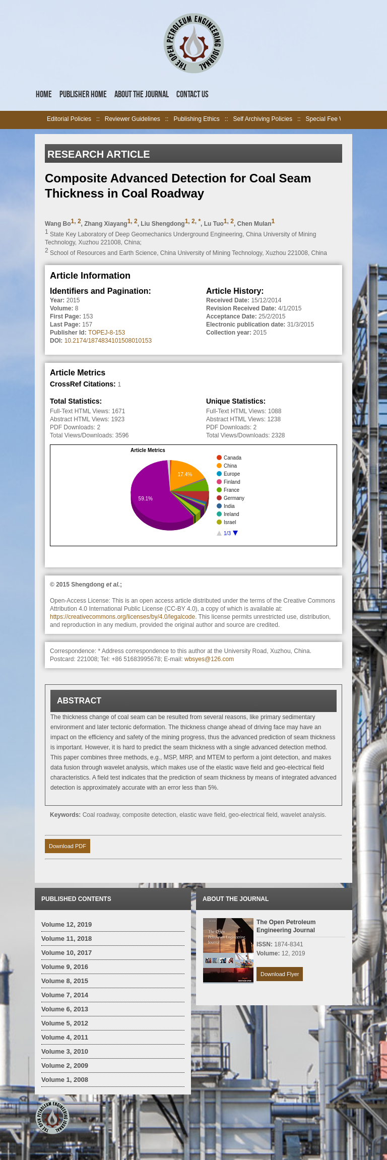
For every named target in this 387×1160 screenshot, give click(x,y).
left (41, 120)
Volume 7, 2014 (64, 995)
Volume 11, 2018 (66, 938)
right (346, 120)
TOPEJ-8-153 (106, 332)
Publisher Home (83, 94)
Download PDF (67, 846)
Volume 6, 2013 (64, 1009)
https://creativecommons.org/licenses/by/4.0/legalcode (122, 616)
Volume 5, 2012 (64, 1023)
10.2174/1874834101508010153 (108, 340)
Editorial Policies (69, 118)
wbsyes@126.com (209, 659)
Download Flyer (280, 974)
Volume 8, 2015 (64, 981)
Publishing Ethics (196, 118)
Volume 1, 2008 (64, 1079)
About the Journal (141, 94)
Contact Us (192, 94)
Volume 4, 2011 (64, 1037)
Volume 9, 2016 (64, 967)
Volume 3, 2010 (64, 1051)
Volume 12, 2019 (66, 924)
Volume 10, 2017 (66, 952)
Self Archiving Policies (262, 118)
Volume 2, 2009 (64, 1065)
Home (44, 94)
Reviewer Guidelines (132, 118)
